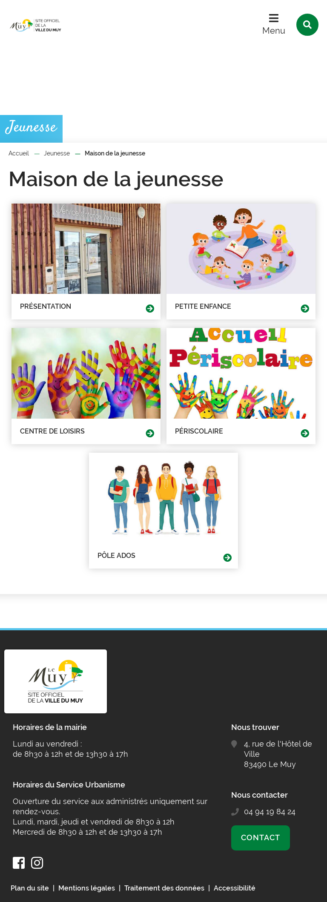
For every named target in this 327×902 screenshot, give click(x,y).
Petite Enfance (203, 306)
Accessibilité (234, 888)
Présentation (45, 306)
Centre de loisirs (52, 431)
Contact (260, 837)
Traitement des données (164, 888)
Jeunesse (57, 153)
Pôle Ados (116, 556)
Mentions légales (86, 888)
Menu (273, 31)
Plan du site (30, 888)
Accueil (19, 153)
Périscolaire (199, 431)
